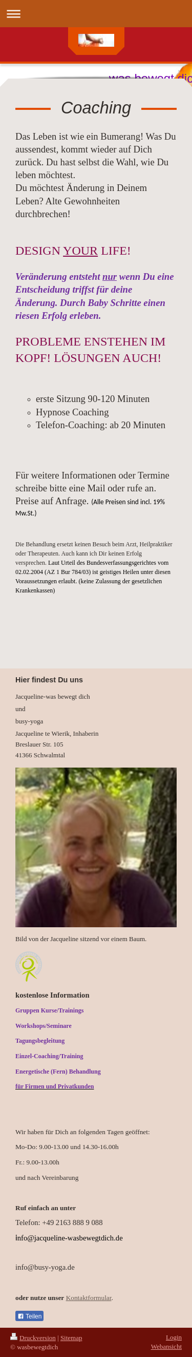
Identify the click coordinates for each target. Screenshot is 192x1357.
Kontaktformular (89, 1298)
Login (174, 1337)
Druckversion (33, 1338)
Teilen (29, 1316)
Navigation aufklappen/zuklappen (96, 14)
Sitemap (71, 1338)
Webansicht (166, 1346)
